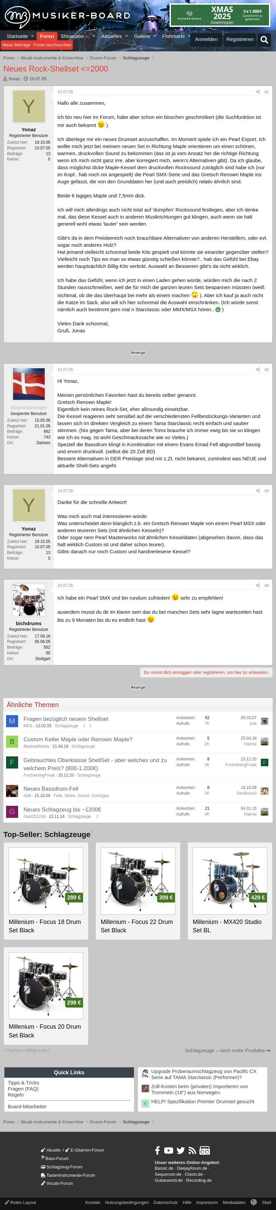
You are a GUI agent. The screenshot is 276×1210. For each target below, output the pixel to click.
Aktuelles (111, 36)
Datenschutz (166, 1202)
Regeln (16, 1095)
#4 (267, 585)
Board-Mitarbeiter (27, 1106)
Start (266, 1202)
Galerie (142, 36)
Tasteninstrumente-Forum (68, 1175)
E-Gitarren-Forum (84, 1150)
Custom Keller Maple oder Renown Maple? (78, 739)
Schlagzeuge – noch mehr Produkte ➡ (228, 1050)
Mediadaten (234, 1202)
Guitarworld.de (169, 1180)
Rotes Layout (20, 1202)
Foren (47, 36)
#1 (267, 92)
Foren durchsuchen (52, 44)
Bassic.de (164, 1168)
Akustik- (51, 1150)
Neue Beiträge (16, 44)
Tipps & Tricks (23, 1082)
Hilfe (187, 1202)
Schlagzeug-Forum (62, 1166)
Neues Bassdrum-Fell (51, 789)
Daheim (43, 442)
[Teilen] (258, 92)
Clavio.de (193, 1174)
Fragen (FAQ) (23, 1088)
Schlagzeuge (66, 726)
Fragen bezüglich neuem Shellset (66, 719)
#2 (267, 369)
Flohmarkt (173, 36)
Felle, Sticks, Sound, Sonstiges (81, 795)
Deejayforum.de (192, 1168)
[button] (33, 36)
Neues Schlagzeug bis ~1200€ (62, 809)
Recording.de (199, 1180)
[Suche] (264, 40)
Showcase (75, 36)
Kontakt (92, 1202)
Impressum (207, 1202)
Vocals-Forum (57, 1183)
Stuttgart (42, 658)
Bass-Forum (54, 1158)
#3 (267, 490)
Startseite (17, 36)
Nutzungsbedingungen (127, 1202)
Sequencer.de (168, 1174)
